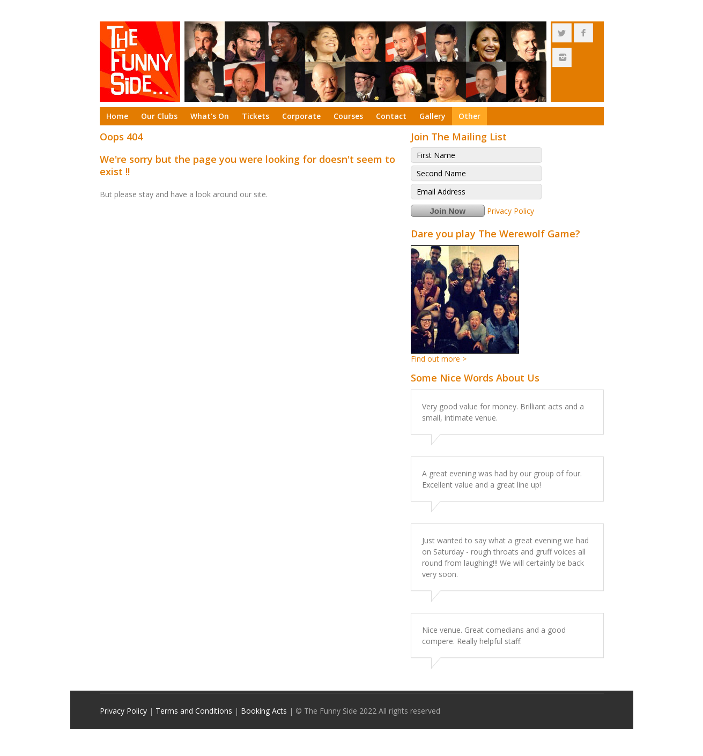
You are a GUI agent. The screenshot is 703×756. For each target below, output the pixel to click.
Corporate (301, 116)
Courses (348, 116)
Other (469, 116)
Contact (391, 116)
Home (117, 116)
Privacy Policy (510, 211)
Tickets (255, 116)
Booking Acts (264, 711)
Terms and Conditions (194, 711)
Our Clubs (159, 116)
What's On (209, 116)
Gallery (432, 116)
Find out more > (439, 359)
